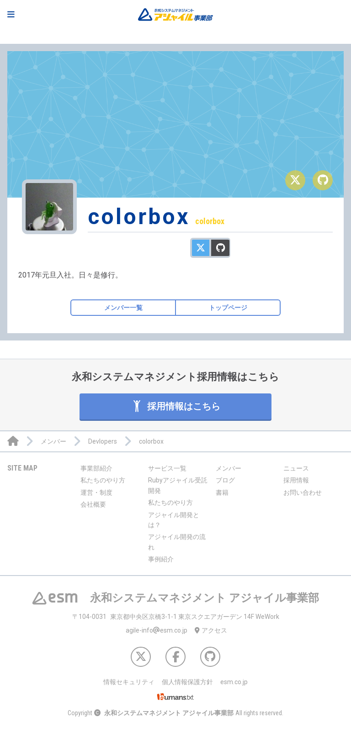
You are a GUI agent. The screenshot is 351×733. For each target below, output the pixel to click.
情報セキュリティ (128, 682)
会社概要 (93, 504)
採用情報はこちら (176, 406)
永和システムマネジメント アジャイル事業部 (169, 713)
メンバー (228, 468)
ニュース (296, 468)
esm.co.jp (234, 682)
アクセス (211, 630)
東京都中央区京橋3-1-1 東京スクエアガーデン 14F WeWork (175, 617)
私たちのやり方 (102, 480)
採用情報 (296, 480)
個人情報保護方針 (187, 682)
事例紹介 (161, 559)
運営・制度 (96, 492)
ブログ (225, 480)
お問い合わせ (302, 492)
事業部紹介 (96, 468)
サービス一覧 (167, 468)
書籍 (222, 492)
